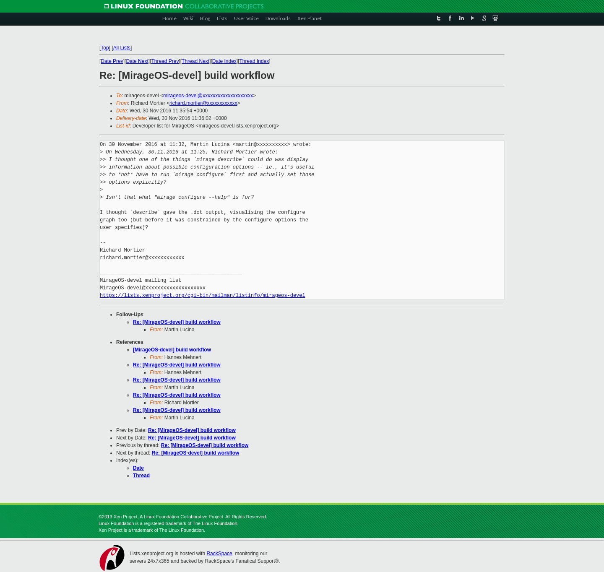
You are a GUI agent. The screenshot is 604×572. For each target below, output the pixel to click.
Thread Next (195, 61)
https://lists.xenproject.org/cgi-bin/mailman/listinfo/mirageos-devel (202, 295)
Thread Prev (165, 61)
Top (105, 48)
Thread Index (254, 61)
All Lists (121, 48)
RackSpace (219, 553)
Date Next (137, 61)
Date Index (224, 61)
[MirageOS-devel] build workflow (172, 350)
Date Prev (112, 61)
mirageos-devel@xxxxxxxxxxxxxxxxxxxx (208, 96)
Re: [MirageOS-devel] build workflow (177, 322)
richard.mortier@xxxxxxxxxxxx (203, 103)
